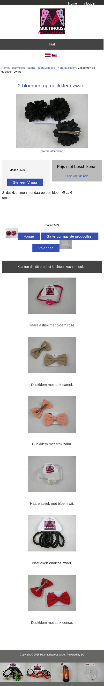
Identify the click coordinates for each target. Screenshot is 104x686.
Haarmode (17, 67)
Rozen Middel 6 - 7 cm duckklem (56, 67)
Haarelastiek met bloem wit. (52, 503)
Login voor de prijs (76, 175)
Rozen (30, 67)
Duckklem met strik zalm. (52, 444)
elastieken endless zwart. (52, 563)
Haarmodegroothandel (52, 654)
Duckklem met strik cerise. (52, 623)
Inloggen (89, 3)
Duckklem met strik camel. (52, 385)
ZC (82, 654)
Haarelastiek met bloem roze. (52, 325)
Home (72, 3)
